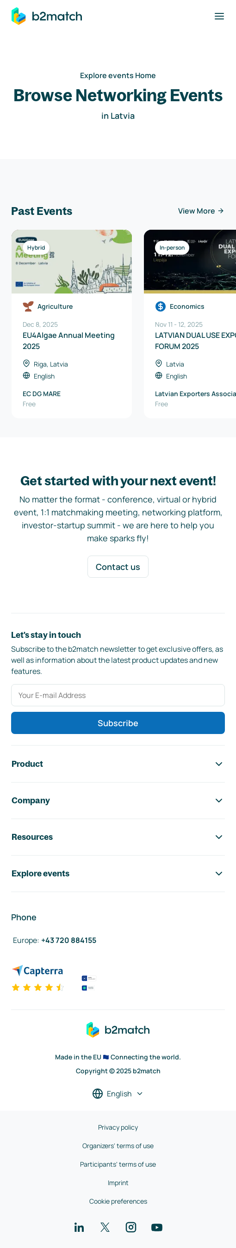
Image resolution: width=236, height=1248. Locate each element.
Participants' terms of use (118, 1164)
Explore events (118, 873)
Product (118, 764)
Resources (118, 837)
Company (118, 800)
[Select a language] (118, 1094)
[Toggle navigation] (219, 16)
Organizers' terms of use (118, 1145)
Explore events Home (118, 75)
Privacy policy (118, 1127)
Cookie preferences (118, 1201)
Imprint (118, 1182)
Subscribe (118, 722)
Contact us (118, 566)
